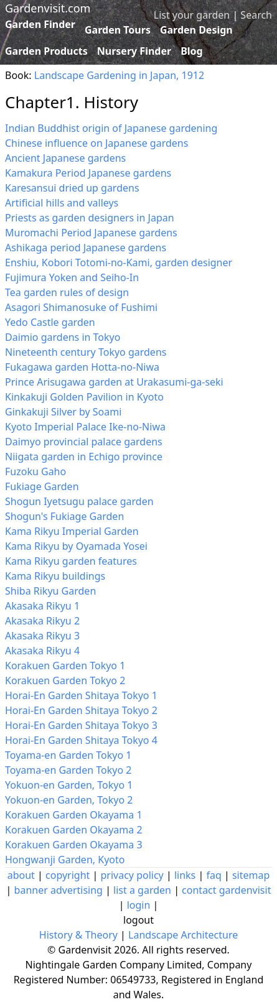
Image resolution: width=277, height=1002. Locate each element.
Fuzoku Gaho (35, 471)
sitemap (251, 875)
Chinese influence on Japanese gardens (96, 143)
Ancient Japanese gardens (65, 158)
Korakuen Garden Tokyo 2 (65, 680)
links (184, 875)
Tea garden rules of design (67, 292)
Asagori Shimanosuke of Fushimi (81, 307)
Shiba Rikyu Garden (50, 591)
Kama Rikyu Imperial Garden (72, 531)
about (21, 875)
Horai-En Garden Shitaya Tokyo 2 (81, 710)
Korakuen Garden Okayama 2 (74, 830)
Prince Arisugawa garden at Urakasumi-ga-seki (114, 382)
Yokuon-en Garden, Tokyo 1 (69, 785)
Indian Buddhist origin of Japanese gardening (111, 128)
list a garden (142, 890)
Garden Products (46, 51)
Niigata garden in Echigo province (83, 456)
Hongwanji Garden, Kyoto (64, 859)
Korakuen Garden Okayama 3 (74, 844)
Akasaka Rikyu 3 (42, 635)
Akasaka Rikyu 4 (42, 650)
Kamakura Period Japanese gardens (88, 173)
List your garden (192, 15)
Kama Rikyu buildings (55, 576)
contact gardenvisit (226, 890)
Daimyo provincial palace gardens (83, 441)
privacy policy (131, 875)
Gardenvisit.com (47, 8)
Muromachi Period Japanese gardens (91, 232)
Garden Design (196, 30)
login (139, 905)
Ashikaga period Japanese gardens (85, 247)
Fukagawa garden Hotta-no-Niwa (82, 367)
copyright (67, 875)
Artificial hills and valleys (61, 203)
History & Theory (78, 935)
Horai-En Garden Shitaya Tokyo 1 (81, 695)
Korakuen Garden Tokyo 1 (65, 665)
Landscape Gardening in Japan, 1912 (119, 75)
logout (138, 920)
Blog (192, 51)
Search (256, 15)
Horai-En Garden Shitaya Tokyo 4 (81, 740)
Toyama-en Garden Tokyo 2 (68, 770)
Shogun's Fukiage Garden (64, 516)
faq (213, 875)
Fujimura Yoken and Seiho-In (72, 277)
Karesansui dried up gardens (72, 188)
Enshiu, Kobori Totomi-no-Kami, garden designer (118, 262)
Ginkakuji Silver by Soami (63, 412)
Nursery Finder (134, 51)
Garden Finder (40, 24)
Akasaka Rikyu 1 (42, 606)
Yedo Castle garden (50, 322)
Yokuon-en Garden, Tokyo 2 (69, 800)
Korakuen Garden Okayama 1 (74, 815)
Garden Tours (118, 30)
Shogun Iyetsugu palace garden (79, 501)
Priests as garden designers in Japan (89, 218)
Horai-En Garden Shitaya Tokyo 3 (81, 725)
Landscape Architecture (183, 935)
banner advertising (58, 890)
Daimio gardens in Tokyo (62, 337)
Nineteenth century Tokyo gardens (85, 352)
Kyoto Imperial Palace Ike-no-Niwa (85, 427)
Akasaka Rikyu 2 (42, 621)
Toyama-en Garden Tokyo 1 (68, 755)
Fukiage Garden (42, 486)
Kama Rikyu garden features (71, 561)
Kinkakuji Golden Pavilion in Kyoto (84, 397)
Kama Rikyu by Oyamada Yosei (76, 546)
